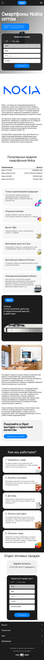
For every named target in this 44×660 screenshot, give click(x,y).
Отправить (22, 66)
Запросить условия (15, 436)
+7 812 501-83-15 (16, 567)
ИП (7, 41)
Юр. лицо (15, 41)
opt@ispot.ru (30, 567)
